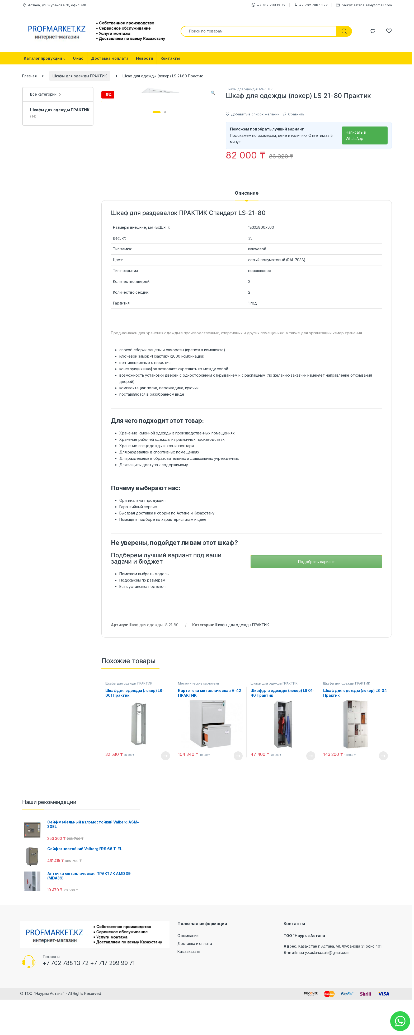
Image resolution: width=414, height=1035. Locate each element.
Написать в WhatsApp (356, 135)
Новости (144, 58)
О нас (78, 58)
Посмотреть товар (165, 793)
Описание (246, 230)
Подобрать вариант (316, 599)
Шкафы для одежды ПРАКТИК (80, 76)
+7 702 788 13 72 (268, 5)
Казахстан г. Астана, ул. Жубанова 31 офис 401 (340, 984)
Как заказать (188, 989)
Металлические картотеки (198, 721)
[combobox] (258, 31)
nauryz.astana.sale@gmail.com (364, 5)
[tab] (246, 233)
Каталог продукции (43, 58)
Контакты (170, 58)
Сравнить (296, 114)
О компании (188, 973)
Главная (29, 76)
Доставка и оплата (110, 58)
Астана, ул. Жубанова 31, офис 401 (54, 5)
